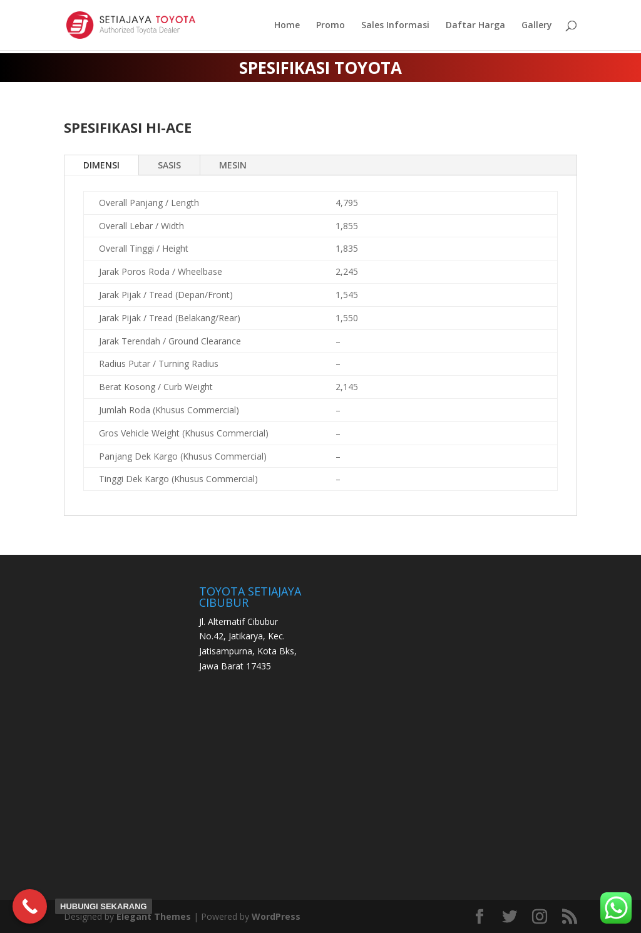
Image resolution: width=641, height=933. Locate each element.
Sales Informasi (395, 26)
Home (287, 26)
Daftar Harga (475, 26)
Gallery (536, 26)
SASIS (169, 165)
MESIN (233, 165)
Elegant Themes (153, 916)
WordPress (276, 916)
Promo (330, 26)
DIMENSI (101, 165)
